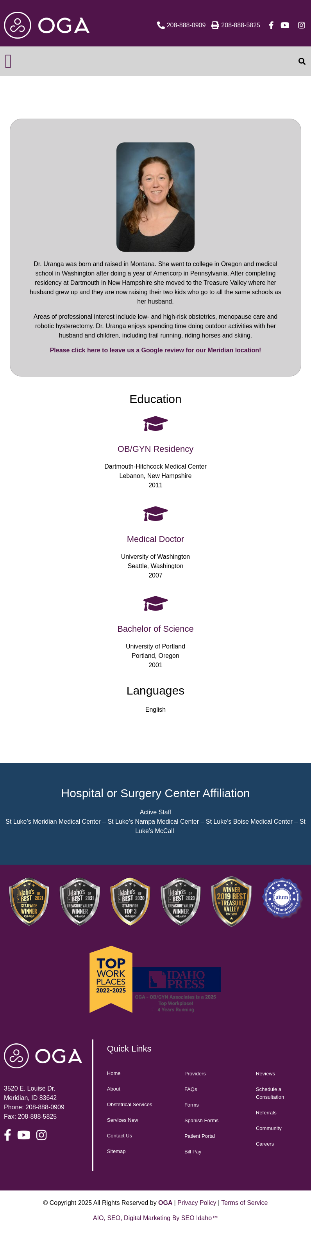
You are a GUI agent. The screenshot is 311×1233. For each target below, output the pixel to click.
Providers (195, 1074)
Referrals (266, 1113)
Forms (191, 1105)
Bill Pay (192, 1152)
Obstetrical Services (129, 1104)
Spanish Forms (201, 1120)
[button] (8, 61)
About (113, 1089)
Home (114, 1073)
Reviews (265, 1074)
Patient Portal (199, 1136)
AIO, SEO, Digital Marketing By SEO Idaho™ (155, 1218)
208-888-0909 (44, 1107)
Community (269, 1128)
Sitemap (116, 1151)
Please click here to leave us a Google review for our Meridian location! (155, 350)
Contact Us (119, 1136)
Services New (122, 1120)
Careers (265, 1144)
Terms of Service (244, 1202)
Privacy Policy (196, 1202)
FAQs (190, 1089)
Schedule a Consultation (270, 1093)
